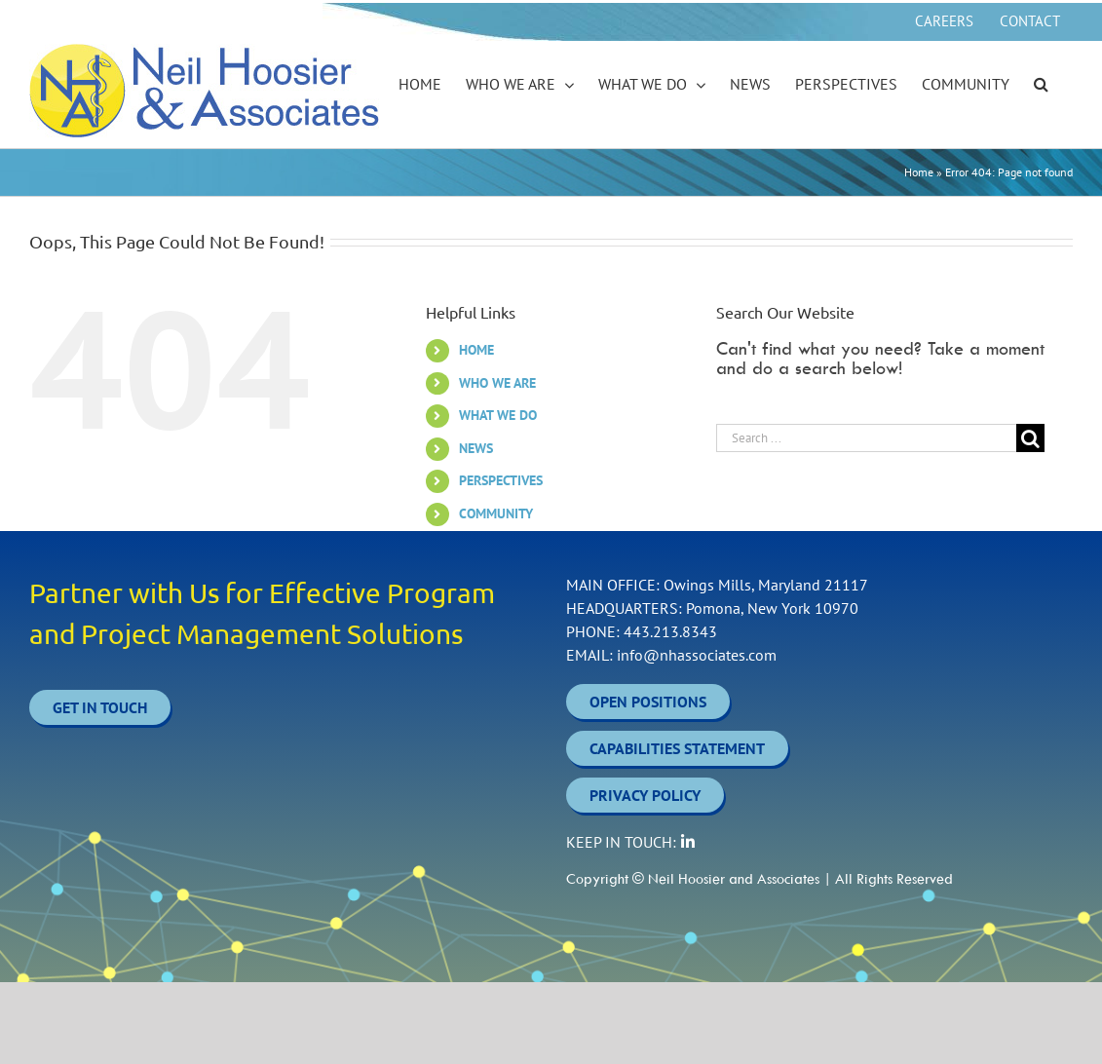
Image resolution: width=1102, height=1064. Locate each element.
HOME (476, 350)
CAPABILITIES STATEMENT (677, 748)
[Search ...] (866, 438)
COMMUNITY (496, 513)
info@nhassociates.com (697, 655)
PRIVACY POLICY (645, 795)
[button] (1041, 85)
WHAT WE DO (498, 415)
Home (918, 172)
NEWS (476, 448)
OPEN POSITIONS (647, 701)
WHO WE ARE (497, 383)
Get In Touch (100, 707)
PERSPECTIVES (501, 480)
